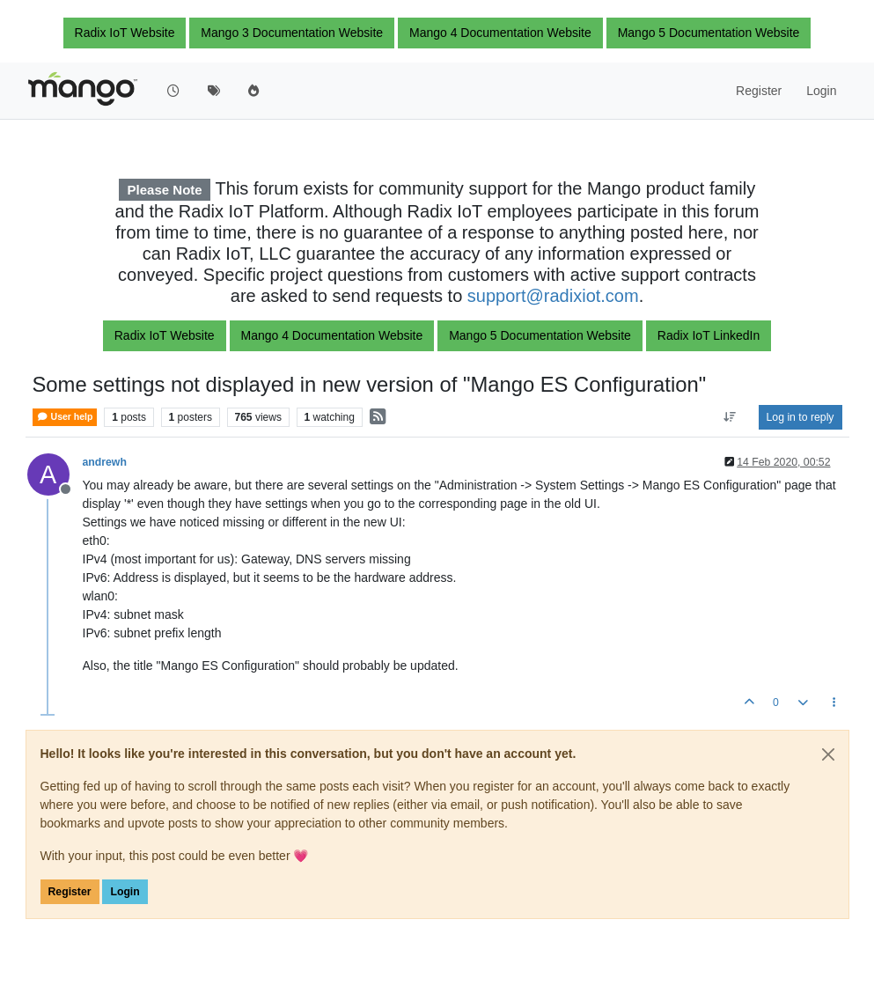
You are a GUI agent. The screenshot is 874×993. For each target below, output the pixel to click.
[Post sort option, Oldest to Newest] (729, 417)
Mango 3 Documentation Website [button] (292, 33)
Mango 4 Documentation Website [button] (500, 33)
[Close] (828, 754)
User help (65, 417)
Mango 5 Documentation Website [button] (709, 33)
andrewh (105, 462)
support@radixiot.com (553, 295)
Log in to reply (800, 417)
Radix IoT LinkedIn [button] (708, 335)
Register (70, 892)
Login (124, 892)
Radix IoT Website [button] (125, 33)
